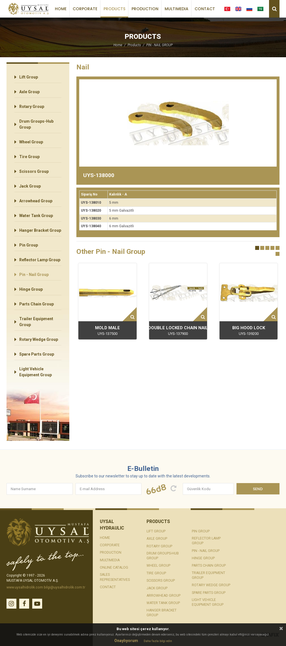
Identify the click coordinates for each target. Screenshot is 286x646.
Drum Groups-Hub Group (36, 124)
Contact (205, 9)
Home (60, 9)
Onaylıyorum (126, 640)
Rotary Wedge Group (38, 339)
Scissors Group (34, 171)
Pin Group (28, 245)
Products (114, 9)
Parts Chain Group (36, 304)
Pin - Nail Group (34, 274)
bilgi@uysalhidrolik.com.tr (64, 587)
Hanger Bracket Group (40, 230)
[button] (257, 248)
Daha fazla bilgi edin (158, 641)
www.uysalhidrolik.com (25, 587)
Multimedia (176, 9)
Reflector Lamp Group (39, 260)
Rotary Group (31, 106)
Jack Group (30, 186)
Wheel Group (31, 142)
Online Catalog (114, 568)
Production (145, 9)
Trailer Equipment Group (36, 321)
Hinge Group (31, 289)
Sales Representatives (115, 577)
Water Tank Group (36, 215)
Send (258, 489)
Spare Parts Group (36, 354)
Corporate (85, 9)
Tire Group (29, 156)
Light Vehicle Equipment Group (35, 372)
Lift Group (28, 77)
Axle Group (29, 92)
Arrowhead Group (35, 201)
